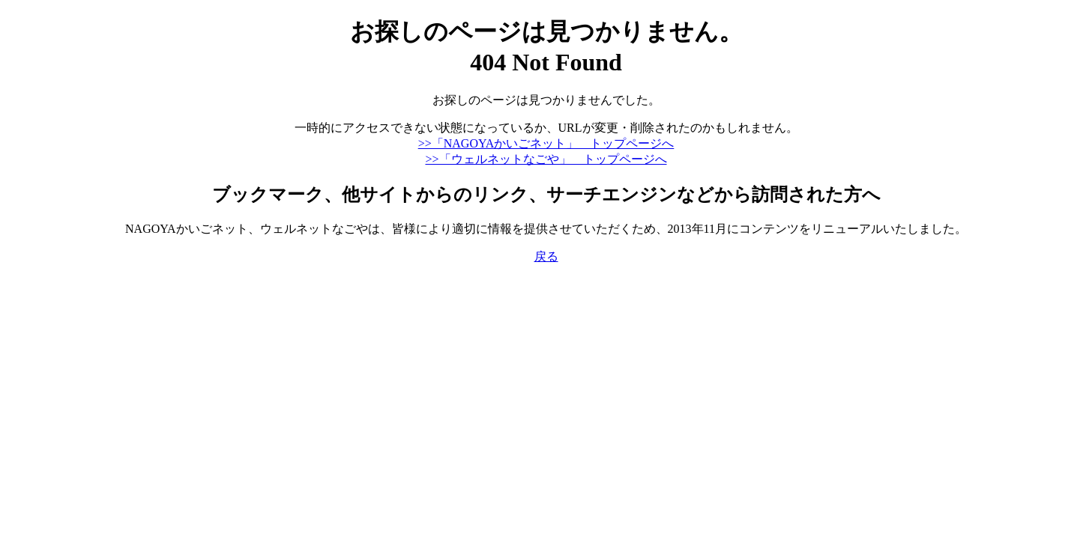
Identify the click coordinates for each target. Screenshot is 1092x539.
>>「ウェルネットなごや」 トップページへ (545, 159)
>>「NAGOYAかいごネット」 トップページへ (546, 143)
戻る (546, 256)
